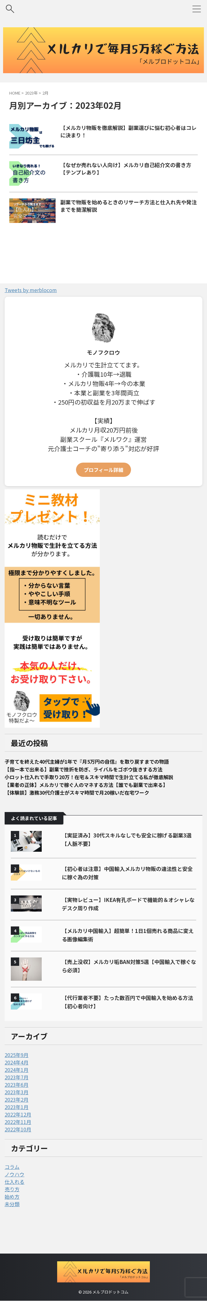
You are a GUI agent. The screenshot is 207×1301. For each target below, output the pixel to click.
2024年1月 (16, 1097)
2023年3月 (16, 1119)
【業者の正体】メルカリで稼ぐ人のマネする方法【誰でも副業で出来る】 (96, 811)
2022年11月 (18, 1149)
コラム (12, 1194)
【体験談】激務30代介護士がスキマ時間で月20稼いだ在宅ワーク (86, 820)
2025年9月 (16, 1082)
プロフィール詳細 (103, 494)
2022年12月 (18, 1142)
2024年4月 (16, 1090)
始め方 (12, 1224)
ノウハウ (14, 1202)
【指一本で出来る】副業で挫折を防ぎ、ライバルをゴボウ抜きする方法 (93, 795)
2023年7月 (16, 1104)
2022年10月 (18, 1157)
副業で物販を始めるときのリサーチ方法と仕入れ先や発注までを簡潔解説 (134, 223)
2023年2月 (16, 1127)
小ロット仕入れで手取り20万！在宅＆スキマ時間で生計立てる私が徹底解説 (100, 803)
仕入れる (14, 1209)
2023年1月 (16, 1134)
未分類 (12, 1231)
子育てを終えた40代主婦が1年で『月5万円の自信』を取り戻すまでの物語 (98, 786)
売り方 (12, 1216)
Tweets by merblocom (31, 314)
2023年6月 (16, 1112)
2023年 (31, 93)
